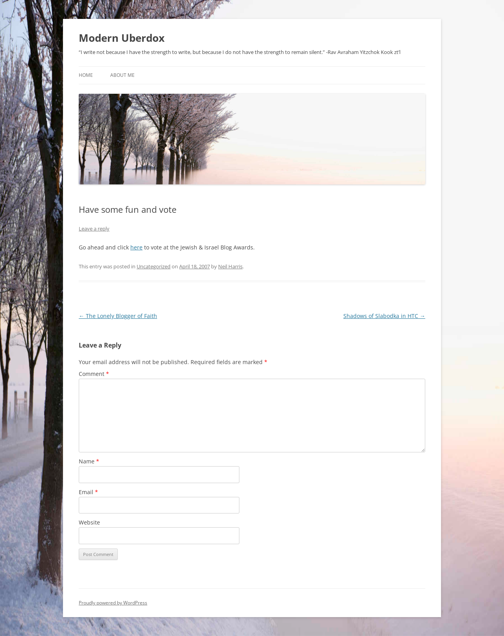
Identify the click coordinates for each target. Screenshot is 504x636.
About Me (122, 75)
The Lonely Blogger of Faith (118, 316)
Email (88, 492)
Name (89, 461)
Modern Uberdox (122, 38)
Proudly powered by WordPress (113, 602)
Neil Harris (230, 266)
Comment (94, 374)
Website (89, 522)
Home (86, 75)
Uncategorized (153, 266)
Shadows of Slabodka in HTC (384, 316)
